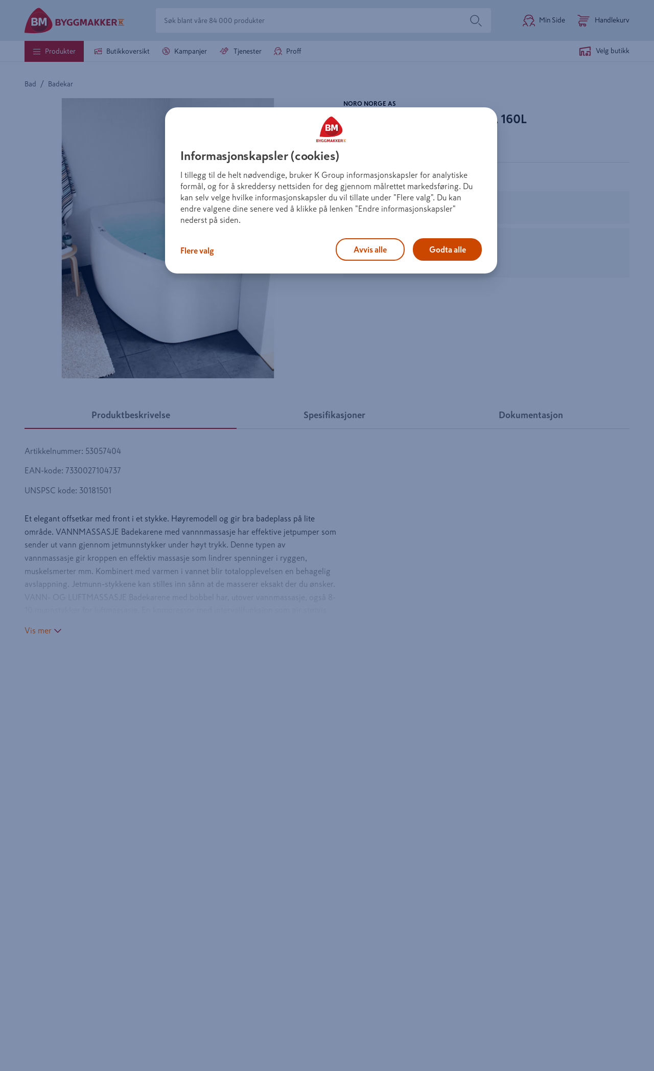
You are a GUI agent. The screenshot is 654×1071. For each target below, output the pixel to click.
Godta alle (447, 249)
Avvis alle (370, 249)
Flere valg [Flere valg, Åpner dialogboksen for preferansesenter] (197, 250)
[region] (331, 190)
